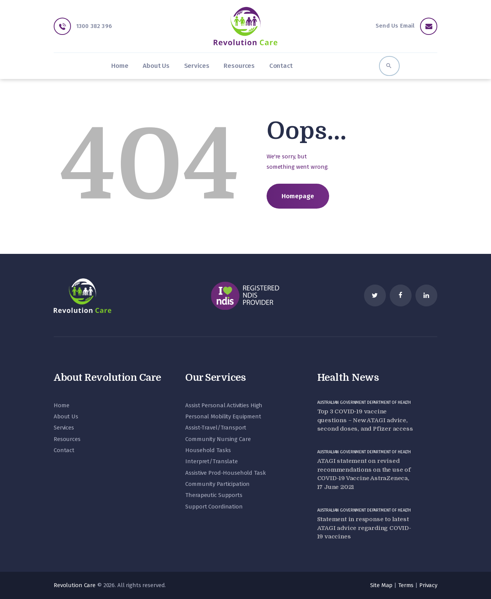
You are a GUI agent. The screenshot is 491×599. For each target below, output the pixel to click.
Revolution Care (75, 585)
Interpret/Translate (211, 461)
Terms (406, 585)
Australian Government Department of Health (364, 402)
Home (61, 405)
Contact (64, 450)
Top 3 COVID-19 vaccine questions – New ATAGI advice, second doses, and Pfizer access (365, 420)
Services (64, 427)
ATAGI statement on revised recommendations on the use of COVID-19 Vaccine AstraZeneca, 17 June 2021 (364, 473)
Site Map (381, 585)
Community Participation (217, 484)
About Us (66, 416)
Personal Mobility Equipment (223, 416)
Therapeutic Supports (213, 495)
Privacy (428, 585)
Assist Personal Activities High (223, 405)
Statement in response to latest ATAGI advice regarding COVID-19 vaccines (364, 528)
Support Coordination (213, 506)
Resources (67, 439)
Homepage (298, 196)
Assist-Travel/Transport (215, 427)
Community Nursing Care (217, 439)
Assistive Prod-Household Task (225, 472)
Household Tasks (208, 450)
